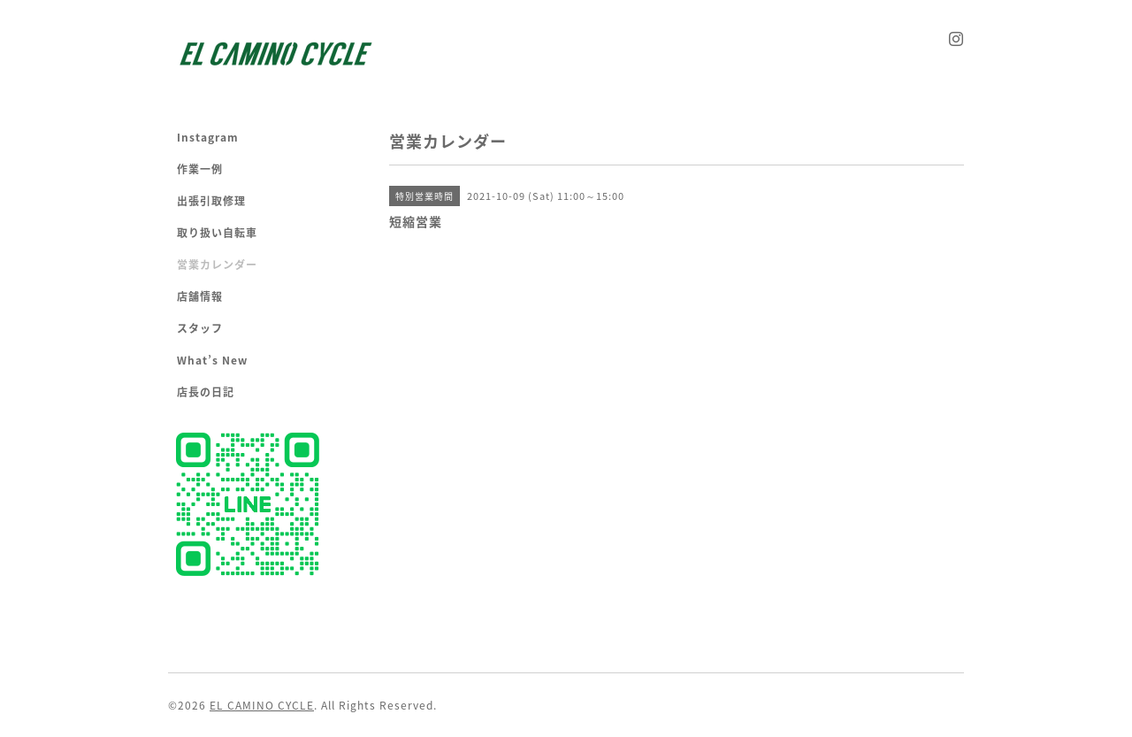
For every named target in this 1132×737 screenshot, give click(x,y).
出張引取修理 (211, 201)
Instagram (208, 137)
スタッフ (200, 328)
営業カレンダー (217, 265)
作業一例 (200, 169)
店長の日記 (205, 392)
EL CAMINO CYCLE (262, 705)
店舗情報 (200, 296)
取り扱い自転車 (217, 233)
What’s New (212, 360)
